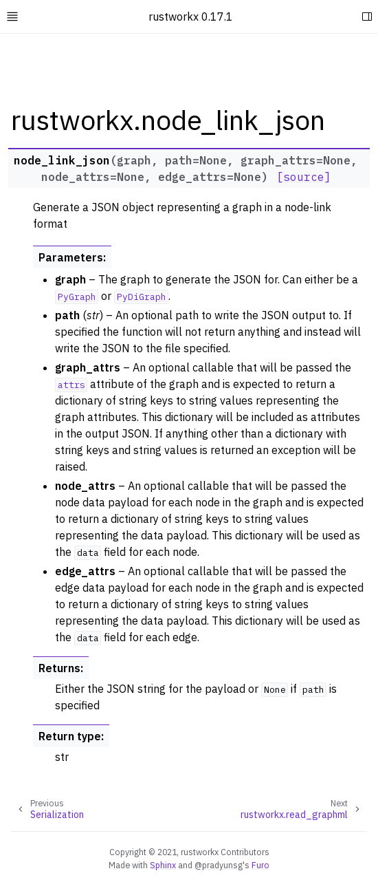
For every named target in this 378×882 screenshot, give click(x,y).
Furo (260, 864)
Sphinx (163, 864)
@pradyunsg (218, 864)
